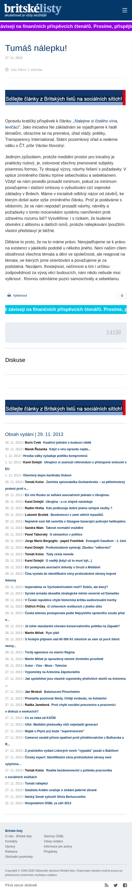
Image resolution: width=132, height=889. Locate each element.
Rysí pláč (52, 633)
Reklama (11, 851)
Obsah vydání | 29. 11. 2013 (34, 434)
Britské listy (53, 11)
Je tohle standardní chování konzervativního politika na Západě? (72, 626)
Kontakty (11, 841)
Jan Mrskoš (33, 692)
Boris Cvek (33, 442)
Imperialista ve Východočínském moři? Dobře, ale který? (66, 587)
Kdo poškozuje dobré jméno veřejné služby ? (79, 508)
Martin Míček (34, 633)
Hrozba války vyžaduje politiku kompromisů (55, 456)
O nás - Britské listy (18, 836)
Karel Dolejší (32, 462)
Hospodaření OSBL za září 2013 (48, 803)
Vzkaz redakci (53, 841)
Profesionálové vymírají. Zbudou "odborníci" (78, 547)
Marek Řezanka (36, 449)
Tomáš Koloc (34, 482)
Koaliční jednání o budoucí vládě (67, 442)
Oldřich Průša (35, 606)
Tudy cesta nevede (60, 554)
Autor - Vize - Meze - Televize (46, 665)
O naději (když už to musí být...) (69, 560)
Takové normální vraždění (64, 528)
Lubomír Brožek (36, 515)
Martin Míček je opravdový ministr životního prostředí (64, 659)
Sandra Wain (34, 528)
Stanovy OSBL (54, 836)
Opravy (10, 846)
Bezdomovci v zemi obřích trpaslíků (76, 515)
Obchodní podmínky (19, 857)
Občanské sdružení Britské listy (55, 870)
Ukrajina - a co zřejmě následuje (69, 502)
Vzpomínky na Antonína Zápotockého (52, 672)
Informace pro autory (58, 846)
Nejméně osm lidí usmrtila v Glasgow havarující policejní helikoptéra (75, 521)
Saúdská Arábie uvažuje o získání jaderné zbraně (61, 790)
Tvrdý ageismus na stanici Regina (50, 652)
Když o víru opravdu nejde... (70, 449)
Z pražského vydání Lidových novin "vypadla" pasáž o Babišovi (71, 750)
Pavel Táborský (36, 534)
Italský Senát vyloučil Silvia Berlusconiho (55, 797)
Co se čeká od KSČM (40, 718)
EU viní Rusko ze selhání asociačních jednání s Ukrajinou (67, 495)
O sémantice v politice (66, 534)
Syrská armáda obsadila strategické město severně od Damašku (72, 593)
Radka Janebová (37, 705)
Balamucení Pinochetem (62, 692)
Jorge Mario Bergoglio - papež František (54, 541)
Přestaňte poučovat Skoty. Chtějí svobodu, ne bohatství (66, 698)
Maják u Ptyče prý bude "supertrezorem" (54, 731)
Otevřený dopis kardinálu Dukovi (47, 475)
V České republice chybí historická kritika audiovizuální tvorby (71, 600)
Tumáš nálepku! (36, 783)
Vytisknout (17, 295)
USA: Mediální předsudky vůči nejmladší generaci (61, 724)
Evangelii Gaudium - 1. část (106, 541)
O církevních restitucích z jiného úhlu (74, 606)
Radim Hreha (34, 508)
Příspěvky (50, 851)
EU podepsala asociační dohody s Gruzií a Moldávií (62, 567)
